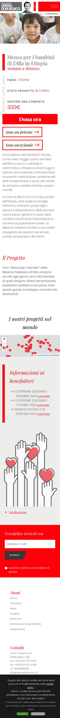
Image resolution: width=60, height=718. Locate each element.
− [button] (4, 344)
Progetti (14, 613)
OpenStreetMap (43, 355)
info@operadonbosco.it (24, 672)
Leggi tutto (43, 396)
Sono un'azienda (19, 145)
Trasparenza (17, 629)
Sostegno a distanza (23, 68)
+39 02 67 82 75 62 (25, 661)
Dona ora (15, 618)
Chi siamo (16, 603)
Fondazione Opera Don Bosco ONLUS (19, 6)
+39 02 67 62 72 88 (25, 664)
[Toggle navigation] (54, 7)
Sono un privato (19, 132)
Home (13, 598)
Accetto (22, 713)
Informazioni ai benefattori (25, 624)
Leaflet (31, 355)
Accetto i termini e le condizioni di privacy (29, 569)
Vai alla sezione (18, 512)
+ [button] (4, 339)
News (13, 608)
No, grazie (38, 713)
